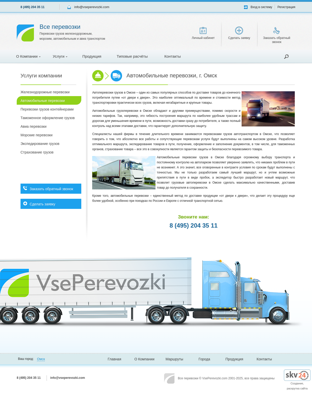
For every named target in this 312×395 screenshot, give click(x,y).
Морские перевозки (36, 135)
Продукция (91, 56)
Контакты (172, 56)
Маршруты (174, 359)
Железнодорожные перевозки (45, 92)
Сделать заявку (239, 33)
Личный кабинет (203, 33)
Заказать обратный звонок (276, 35)
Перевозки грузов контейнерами (47, 109)
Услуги (60, 56)
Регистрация (286, 7)
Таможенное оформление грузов (48, 118)
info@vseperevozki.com (91, 7)
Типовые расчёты (132, 56)
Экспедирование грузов (40, 144)
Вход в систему (261, 7)
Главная (114, 359)
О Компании (28, 56)
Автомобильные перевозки (43, 101)
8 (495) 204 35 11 (33, 7)
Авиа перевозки (33, 126)
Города (204, 359)
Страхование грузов (37, 152)
